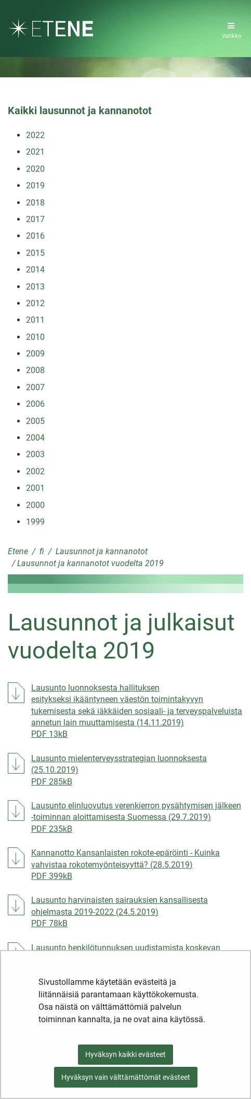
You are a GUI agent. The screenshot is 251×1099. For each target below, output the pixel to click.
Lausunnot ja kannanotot (101, 551)
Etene (18, 551)
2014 (35, 269)
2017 (35, 219)
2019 (35, 185)
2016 (35, 236)
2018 (35, 203)
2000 (35, 505)
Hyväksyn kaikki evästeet (125, 1054)
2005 (35, 421)
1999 (35, 522)
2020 (35, 169)
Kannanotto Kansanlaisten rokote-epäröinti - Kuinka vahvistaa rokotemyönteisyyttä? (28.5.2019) (137, 864)
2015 (35, 253)
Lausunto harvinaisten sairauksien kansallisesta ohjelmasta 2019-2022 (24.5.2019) (137, 911)
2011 (35, 320)
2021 (35, 152)
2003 (35, 454)
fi (40, 551)
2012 (35, 303)
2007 (35, 387)
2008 (35, 370)
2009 (35, 354)
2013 (35, 287)
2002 (35, 471)
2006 (35, 404)
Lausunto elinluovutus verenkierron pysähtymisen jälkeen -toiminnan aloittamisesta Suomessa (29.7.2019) (137, 817)
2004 (35, 438)
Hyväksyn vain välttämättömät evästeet (125, 1077)
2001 (35, 488)
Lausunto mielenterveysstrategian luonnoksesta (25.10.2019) (127, 770)
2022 (35, 135)
